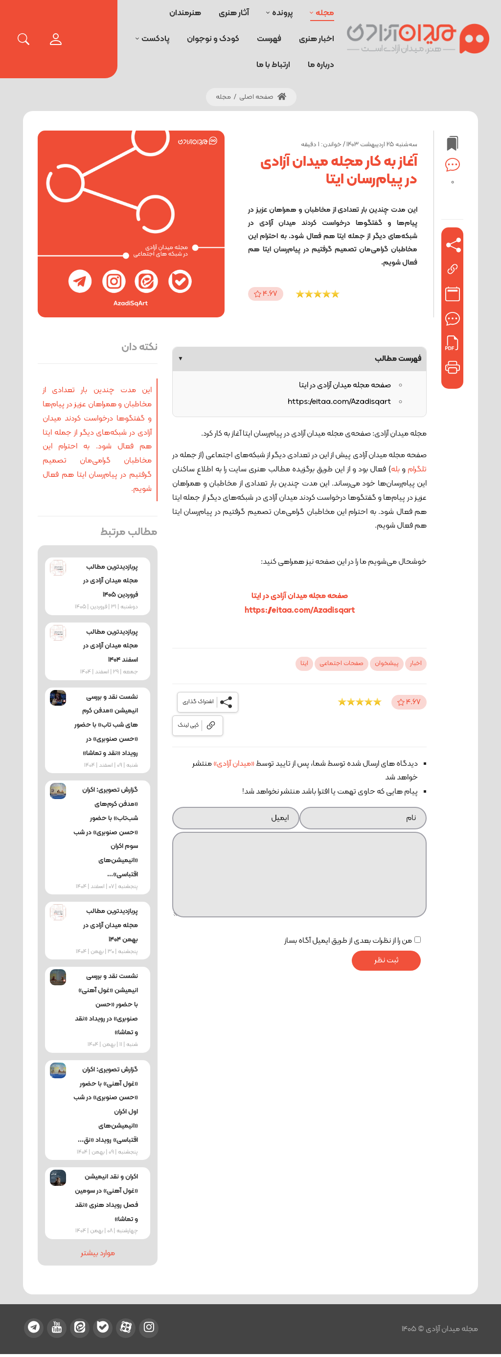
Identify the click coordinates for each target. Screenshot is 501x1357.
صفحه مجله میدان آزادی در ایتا (345, 385)
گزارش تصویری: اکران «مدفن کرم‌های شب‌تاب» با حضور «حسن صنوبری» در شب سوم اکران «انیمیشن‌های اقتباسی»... (105, 832)
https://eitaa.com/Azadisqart (339, 402)
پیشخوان (387, 663)
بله (395, 469)
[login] (56, 39)
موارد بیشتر (98, 1253)
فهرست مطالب (299, 359)
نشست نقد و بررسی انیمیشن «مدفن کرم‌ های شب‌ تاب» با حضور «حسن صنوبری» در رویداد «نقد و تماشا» (106, 725)
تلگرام (417, 469)
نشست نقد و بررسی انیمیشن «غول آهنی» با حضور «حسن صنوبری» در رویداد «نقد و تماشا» (106, 1004)
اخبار (416, 663)
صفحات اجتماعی (341, 663)
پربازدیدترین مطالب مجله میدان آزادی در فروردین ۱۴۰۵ (110, 581)
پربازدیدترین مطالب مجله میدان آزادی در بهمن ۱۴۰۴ (110, 925)
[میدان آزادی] (418, 39)
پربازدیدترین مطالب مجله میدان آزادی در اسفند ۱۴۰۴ (110, 646)
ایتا (304, 663)
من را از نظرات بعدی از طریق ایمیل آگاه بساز (348, 941)
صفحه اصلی (262, 97)
